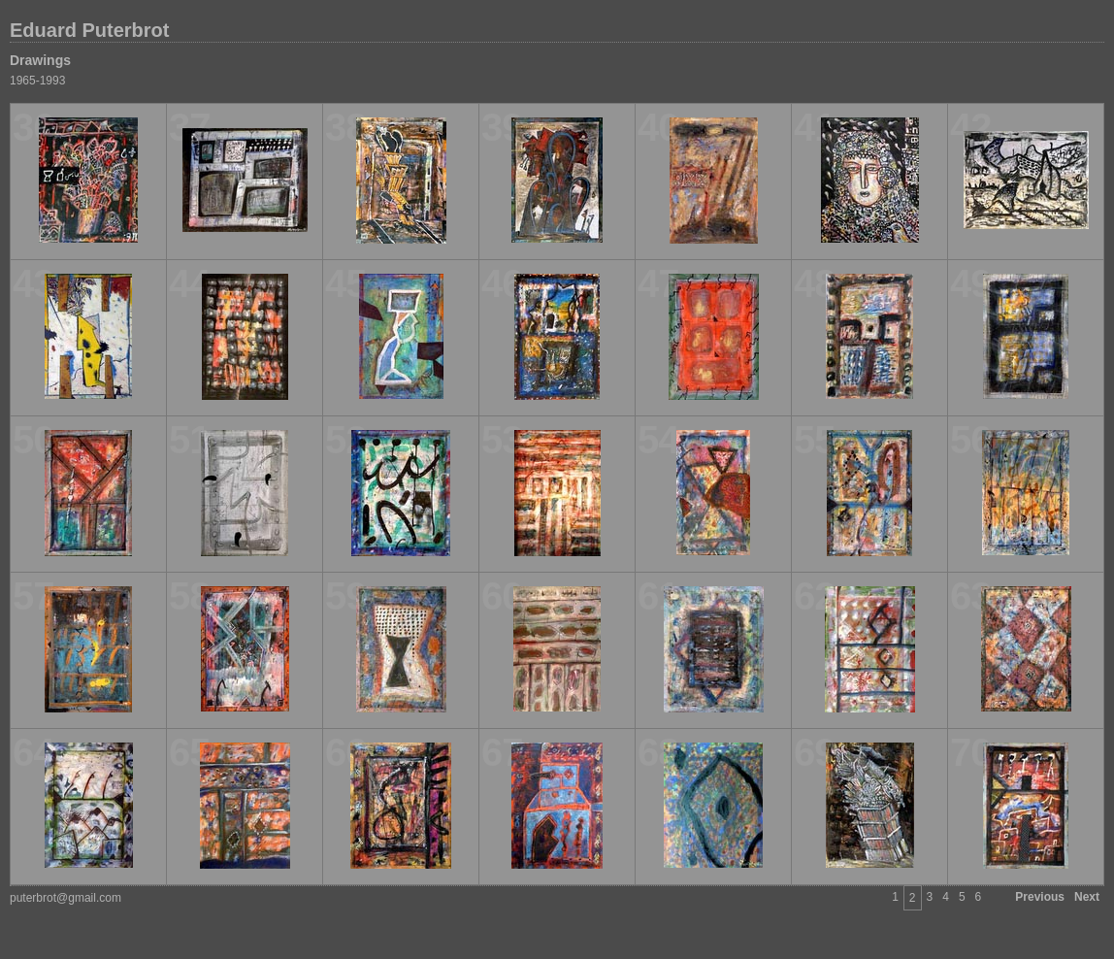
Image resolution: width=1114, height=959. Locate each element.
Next (1086, 897)
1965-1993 (37, 80)
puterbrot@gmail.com (65, 898)
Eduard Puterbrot (89, 30)
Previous (1040, 897)
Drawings (40, 60)
